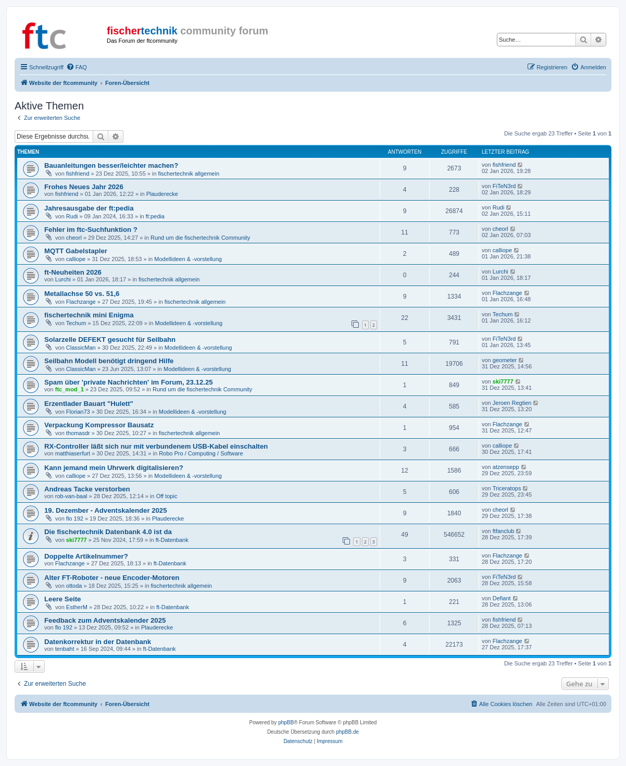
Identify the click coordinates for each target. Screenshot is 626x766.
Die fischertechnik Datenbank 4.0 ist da (108, 532)
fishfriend (78, 173)
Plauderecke (162, 194)
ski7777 (503, 381)
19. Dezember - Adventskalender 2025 (105, 510)
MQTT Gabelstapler (75, 251)
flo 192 (74, 518)
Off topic (167, 496)
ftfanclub (504, 531)
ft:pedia (155, 216)
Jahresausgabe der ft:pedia (89, 208)
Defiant (502, 598)
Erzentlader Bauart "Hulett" (88, 403)
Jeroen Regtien (512, 403)
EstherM (76, 607)
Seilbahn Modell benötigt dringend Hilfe (108, 361)
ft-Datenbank (172, 540)
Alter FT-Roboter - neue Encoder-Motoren (111, 578)
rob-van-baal (71, 496)
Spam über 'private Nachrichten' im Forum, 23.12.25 (128, 382)
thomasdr (78, 433)
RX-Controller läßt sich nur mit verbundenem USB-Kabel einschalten (156, 446)
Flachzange (81, 302)
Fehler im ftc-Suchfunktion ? (90, 229)
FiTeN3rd (504, 186)
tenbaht (64, 649)
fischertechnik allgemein (188, 173)
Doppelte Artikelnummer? (86, 556)
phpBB (286, 722)
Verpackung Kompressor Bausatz (99, 425)
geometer (505, 360)
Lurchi (63, 279)
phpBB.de (347, 732)
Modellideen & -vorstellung (188, 259)
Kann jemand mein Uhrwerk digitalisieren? (113, 468)
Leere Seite (62, 599)
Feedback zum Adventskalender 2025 (105, 620)
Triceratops (507, 488)
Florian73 (78, 412)
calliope (75, 259)
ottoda (74, 586)
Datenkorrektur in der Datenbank (97, 642)
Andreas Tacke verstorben (87, 489)
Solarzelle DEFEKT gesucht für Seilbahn (110, 339)
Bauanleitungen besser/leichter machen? (111, 165)
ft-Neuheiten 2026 (73, 272)
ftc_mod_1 (69, 389)
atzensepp (506, 467)
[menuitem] (76, 67)
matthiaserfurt (72, 453)
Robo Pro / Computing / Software (201, 453)
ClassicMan (81, 347)
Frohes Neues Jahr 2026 (83, 187)
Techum (76, 323)
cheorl (74, 237)
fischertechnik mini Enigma (88, 315)
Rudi (72, 216)
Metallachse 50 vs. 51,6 (81, 294)
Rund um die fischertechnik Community (200, 237)
